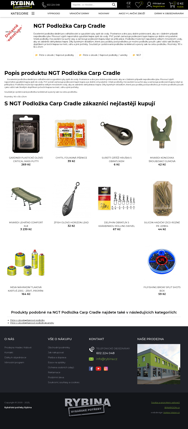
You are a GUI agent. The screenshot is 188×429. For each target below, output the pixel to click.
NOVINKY (103, 13)
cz (129, 3)
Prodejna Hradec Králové (18, 347)
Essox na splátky (56, 362)
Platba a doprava (57, 357)
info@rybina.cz (106, 359)
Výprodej (53, 13)
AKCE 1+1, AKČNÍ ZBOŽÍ (132, 13)
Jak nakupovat (56, 352)
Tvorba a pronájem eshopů (165, 402)
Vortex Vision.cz (171, 412)
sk (128, 6)
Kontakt (8, 352)
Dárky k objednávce (15, 357)
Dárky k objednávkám (169, 13)
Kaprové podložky (65, 55)
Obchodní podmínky (59, 347)
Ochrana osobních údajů (61, 367)
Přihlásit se (159, 3)
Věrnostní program (14, 362)
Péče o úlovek (46, 55)
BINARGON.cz (172, 407)
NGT (138, 55)
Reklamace (54, 372)
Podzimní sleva (56, 377)
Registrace (159, 6)
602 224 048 (53, 5)
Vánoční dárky (79, 13)
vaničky (124, 55)
